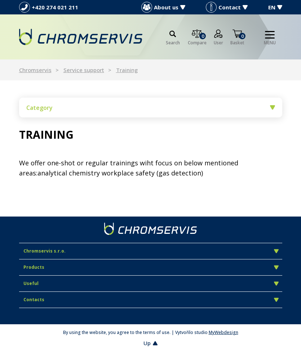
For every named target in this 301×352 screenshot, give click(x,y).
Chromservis (35, 69)
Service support (83, 69)
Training (127, 69)
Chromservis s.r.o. (151, 251)
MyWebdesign (223, 332)
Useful (151, 283)
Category (150, 108)
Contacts (151, 300)
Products (151, 267)
